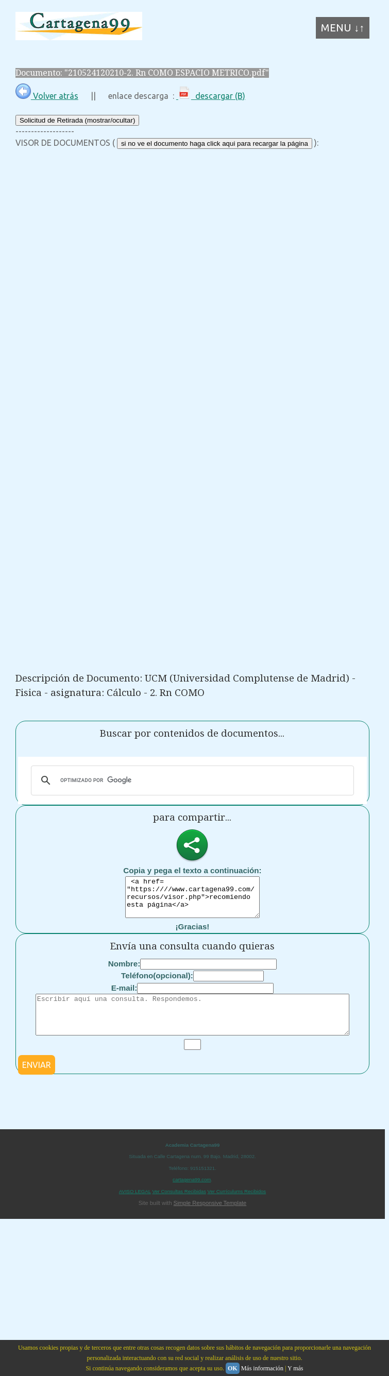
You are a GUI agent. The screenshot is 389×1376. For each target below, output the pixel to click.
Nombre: (124, 971)
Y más (295, 1368)
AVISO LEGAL (135, 1207)
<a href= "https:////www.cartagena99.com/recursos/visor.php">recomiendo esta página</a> (192, 901)
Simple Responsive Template (210, 1218)
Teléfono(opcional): (157, 983)
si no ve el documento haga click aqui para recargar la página (214, 143)
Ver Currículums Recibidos (237, 1207)
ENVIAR (36, 1080)
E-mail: (124, 995)
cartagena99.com (192, 1195)
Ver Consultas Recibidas (179, 1207)
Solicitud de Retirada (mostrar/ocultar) (77, 120)
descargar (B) (210, 95)
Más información (262, 1368)
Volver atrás (46, 95)
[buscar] (191, 780)
